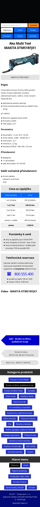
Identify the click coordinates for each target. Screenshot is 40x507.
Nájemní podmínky (19, 471)
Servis (20, 36)
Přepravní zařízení (28, 418)
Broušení (7, 36)
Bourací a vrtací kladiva (19, 379)
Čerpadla (31, 391)
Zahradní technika (15, 452)
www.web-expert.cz (20, 503)
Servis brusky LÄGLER (14, 487)
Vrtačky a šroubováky (12, 446)
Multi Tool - (18, 362)
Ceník (20, 30)
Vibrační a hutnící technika (19, 441)
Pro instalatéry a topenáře (19, 407)
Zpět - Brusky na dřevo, (20, 340)
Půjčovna (7, 30)
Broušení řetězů (19, 482)
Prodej (33, 30)
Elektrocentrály (20, 402)
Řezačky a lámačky (23, 424)
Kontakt (33, 36)
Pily (9, 424)
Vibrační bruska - (21, 353)
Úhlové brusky (30, 435)
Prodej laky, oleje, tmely (19, 476)
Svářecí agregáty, (19, 430)
